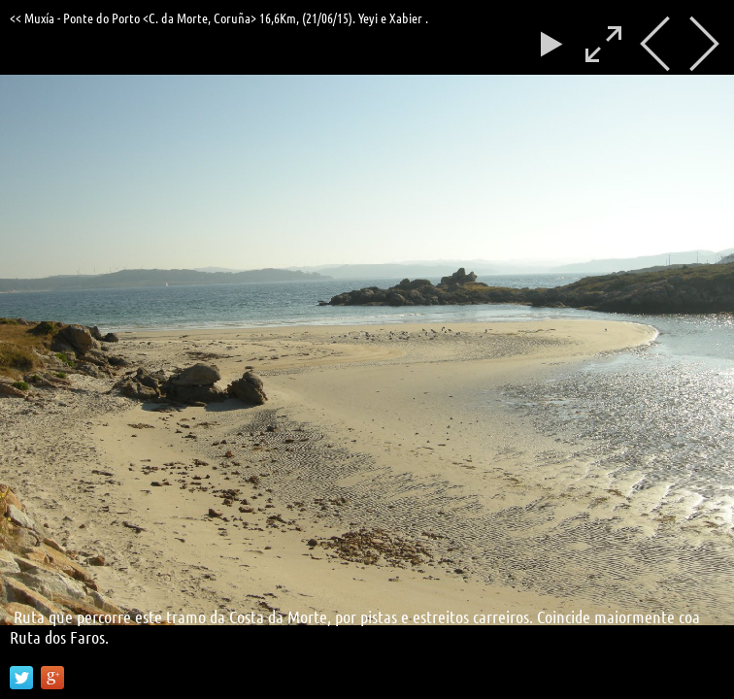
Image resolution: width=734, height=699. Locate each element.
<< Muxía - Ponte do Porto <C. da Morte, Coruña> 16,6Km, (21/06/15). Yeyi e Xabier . (219, 17)
